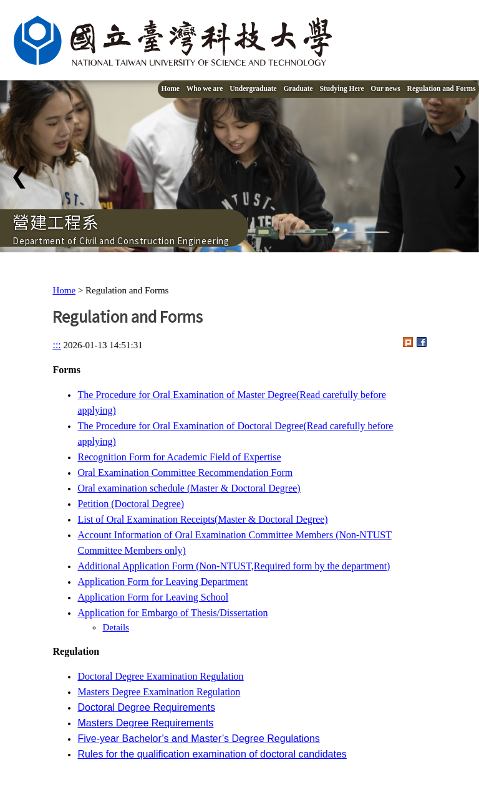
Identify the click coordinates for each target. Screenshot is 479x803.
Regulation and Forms (441, 88)
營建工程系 (55, 221)
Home (171, 88)
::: (56, 345)
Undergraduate (253, 88)
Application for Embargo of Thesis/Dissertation (172, 612)
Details (115, 627)
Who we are (204, 88)
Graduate (297, 88)
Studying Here (341, 88)
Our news (385, 88)
